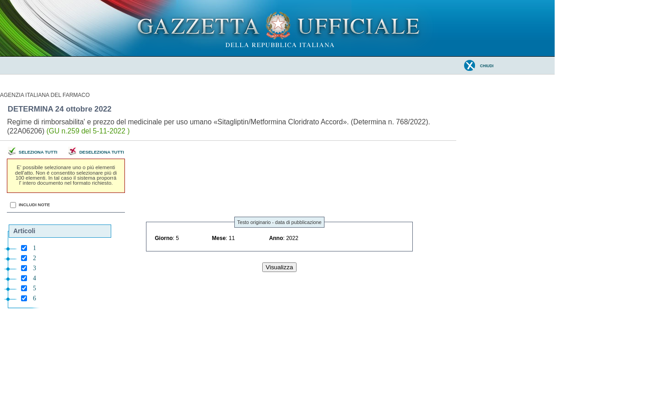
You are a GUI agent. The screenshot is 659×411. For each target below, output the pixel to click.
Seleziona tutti (38, 152)
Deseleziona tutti (101, 152)
